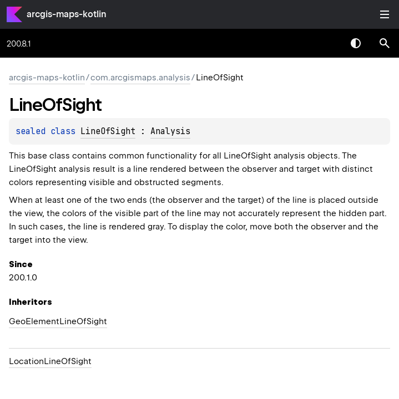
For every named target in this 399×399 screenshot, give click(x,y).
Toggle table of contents (384, 14)
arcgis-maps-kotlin (67, 14)
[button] (384, 43)
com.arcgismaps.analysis (140, 78)
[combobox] (326, 43)
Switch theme (355, 43)
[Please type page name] (384, 43)
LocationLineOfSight (50, 361)
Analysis (170, 131)
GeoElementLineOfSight (58, 321)
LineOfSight (107, 131)
